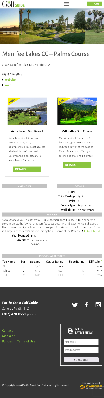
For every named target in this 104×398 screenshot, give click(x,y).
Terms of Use (26, 341)
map (8, 85)
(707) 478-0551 (14, 314)
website (10, 79)
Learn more (92, 231)
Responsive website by (91, 385)
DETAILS (70, 165)
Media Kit (8, 336)
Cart (96, 3)
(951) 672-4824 (12, 74)
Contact (7, 330)
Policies (7, 341)
